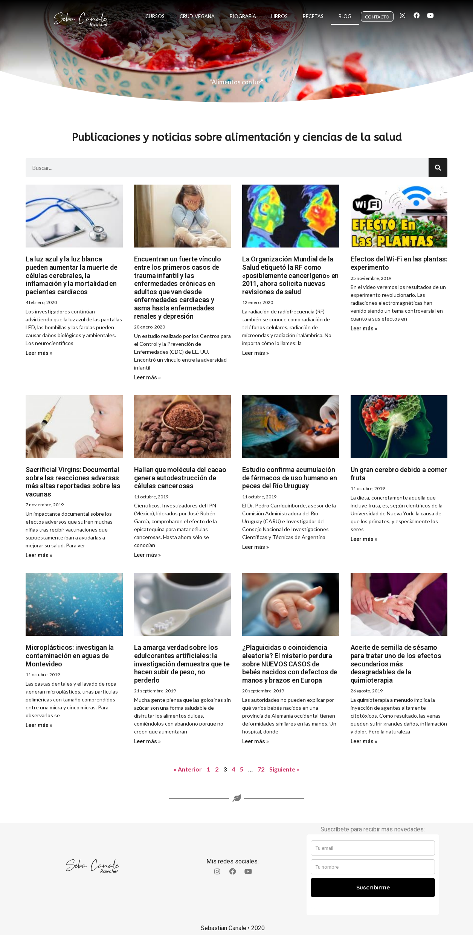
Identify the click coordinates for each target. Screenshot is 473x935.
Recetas (313, 12)
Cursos (155, 12)
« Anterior (188, 769)
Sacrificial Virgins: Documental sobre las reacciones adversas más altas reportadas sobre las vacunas (73, 482)
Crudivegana (197, 12)
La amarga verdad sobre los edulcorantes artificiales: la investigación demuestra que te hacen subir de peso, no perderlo (182, 663)
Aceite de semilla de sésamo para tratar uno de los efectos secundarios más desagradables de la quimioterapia (396, 663)
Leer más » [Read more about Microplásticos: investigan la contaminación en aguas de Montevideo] (39, 725)
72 (261, 769)
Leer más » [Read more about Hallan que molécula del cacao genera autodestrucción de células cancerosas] (147, 555)
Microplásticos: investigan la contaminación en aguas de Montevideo (70, 655)
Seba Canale (80, 11)
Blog (345, 12)
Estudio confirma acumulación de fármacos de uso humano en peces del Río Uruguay (289, 478)
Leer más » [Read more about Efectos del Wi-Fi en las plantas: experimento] (364, 328)
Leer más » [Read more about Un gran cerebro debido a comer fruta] (364, 539)
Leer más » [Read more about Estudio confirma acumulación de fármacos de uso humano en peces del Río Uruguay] (255, 547)
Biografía (243, 12)
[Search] (438, 167)
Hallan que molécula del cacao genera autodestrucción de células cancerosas (180, 478)
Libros (279, 12)
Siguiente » (284, 769)
